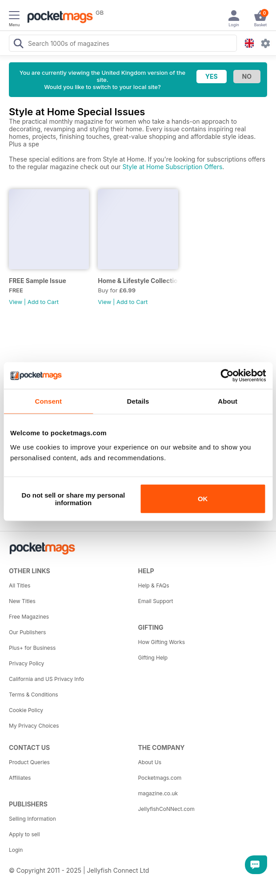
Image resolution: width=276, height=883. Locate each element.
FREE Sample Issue (37, 280)
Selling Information (32, 818)
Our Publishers (27, 632)
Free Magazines (29, 616)
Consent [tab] (48, 401)
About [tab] (227, 401)
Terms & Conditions (33, 694)
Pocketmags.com (160, 777)
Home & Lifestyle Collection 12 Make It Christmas (138, 280)
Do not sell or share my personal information (73, 498)
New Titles (22, 601)
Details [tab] (138, 401)
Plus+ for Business (32, 647)
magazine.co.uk (158, 793)
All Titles (19, 585)
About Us (149, 762)
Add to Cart (43, 301)
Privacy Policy (26, 663)
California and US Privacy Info (46, 679)
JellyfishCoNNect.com (166, 809)
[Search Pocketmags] (18, 44)
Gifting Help (153, 657)
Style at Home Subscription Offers (172, 166)
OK (203, 498)
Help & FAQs (153, 585)
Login (16, 850)
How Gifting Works (161, 642)
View (15, 301)
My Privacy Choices (34, 725)
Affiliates (20, 777)
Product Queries (29, 762)
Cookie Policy (26, 710)
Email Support (155, 601)
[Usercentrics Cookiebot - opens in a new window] (227, 375)
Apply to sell (24, 834)
